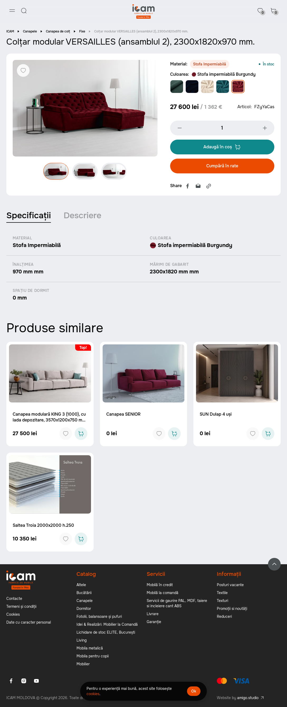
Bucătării (84, 593)
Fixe (82, 32)
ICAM (10, 32)
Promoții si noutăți (232, 608)
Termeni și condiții (21, 606)
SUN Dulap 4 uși (216, 414)
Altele (81, 585)
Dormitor (83, 608)
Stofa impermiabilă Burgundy (224, 74)
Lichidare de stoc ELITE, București (105, 632)
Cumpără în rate (222, 166)
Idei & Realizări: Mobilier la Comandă (107, 624)
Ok (193, 691)
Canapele (30, 32)
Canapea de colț (58, 32)
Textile (222, 593)
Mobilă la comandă (162, 593)
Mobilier (83, 664)
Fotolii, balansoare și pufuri (99, 616)
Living (81, 640)
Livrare (153, 614)
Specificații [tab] (28, 215)
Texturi (222, 601)
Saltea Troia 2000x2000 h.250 (43, 525)
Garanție (154, 622)
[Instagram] (23, 681)
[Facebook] (11, 681)
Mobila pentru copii (92, 656)
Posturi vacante (230, 585)
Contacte (14, 598)
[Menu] (12, 10)
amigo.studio (248, 698)
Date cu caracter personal (28, 622)
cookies (93, 693)
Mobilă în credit (160, 585)
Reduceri (224, 616)
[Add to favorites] (65, 434)
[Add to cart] (81, 434)
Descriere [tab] (82, 215)
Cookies (13, 614)
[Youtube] (36, 681)
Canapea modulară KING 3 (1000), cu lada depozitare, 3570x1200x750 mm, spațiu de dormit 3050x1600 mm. (50, 420)
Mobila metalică (89, 648)
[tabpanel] (143, 269)
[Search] (24, 10)
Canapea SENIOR (123, 414)
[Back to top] (274, 564)
